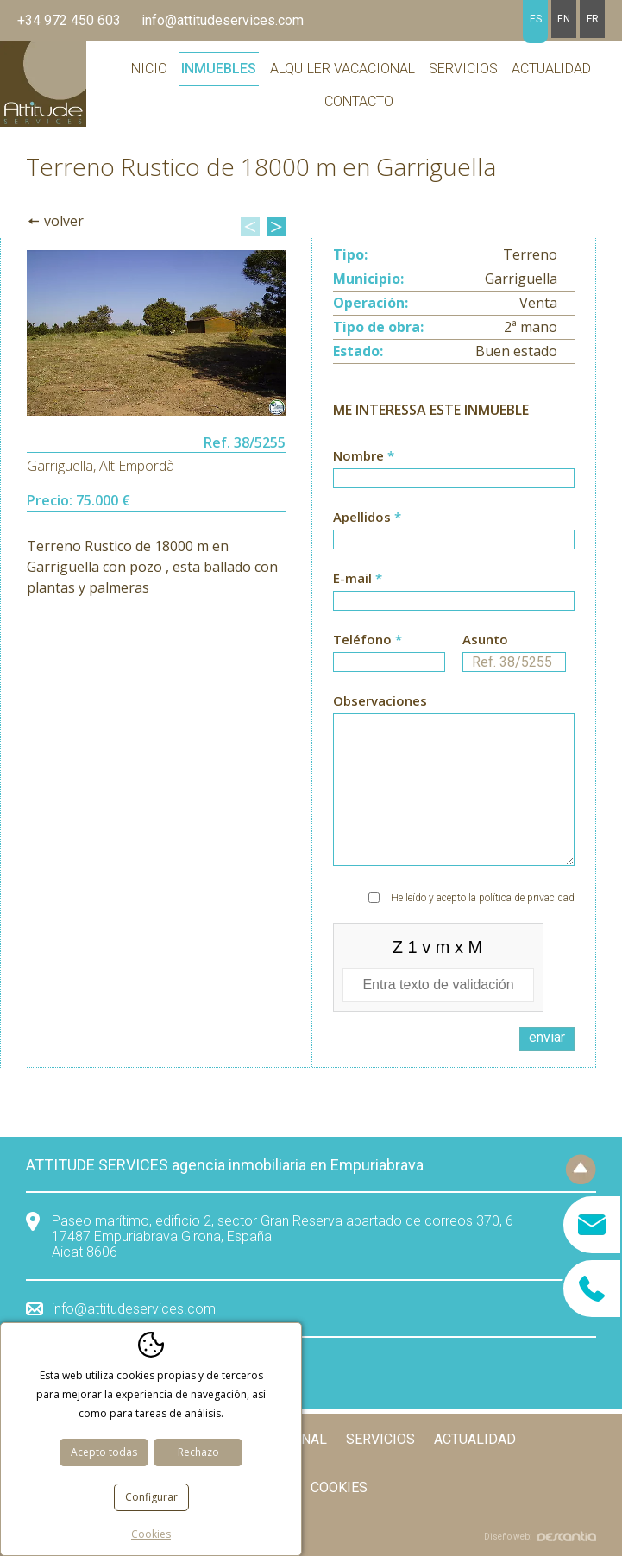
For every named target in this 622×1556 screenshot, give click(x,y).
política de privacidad (527, 898)
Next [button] (276, 226)
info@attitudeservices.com (222, 20)
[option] (156, 333)
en (563, 19)
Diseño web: (540, 1536)
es (536, 19)
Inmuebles (218, 68)
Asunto (514, 651)
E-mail (454, 590)
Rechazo (198, 1452)
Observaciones (454, 779)
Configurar (151, 1497)
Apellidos (454, 528)
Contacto (358, 101)
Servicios (463, 68)
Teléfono (389, 651)
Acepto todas (104, 1452)
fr (593, 19)
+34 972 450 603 (69, 20)
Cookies (339, 1487)
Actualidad (551, 68)
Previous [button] (250, 226)
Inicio (147, 68)
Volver (64, 220)
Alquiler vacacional (342, 68)
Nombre (454, 467)
